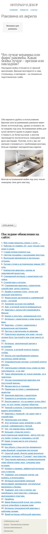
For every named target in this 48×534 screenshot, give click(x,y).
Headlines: (9, 499)
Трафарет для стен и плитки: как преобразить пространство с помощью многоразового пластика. (19, 493)
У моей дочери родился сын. (17, 252)
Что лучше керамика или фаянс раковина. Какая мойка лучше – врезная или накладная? (22, 59)
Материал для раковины (12, 27)
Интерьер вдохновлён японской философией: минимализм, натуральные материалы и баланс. (21, 484)
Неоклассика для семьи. (16, 420)
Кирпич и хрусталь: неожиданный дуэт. (23, 316)
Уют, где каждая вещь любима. (19, 429)
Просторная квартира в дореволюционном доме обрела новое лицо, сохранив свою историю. (23, 462)
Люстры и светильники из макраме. (21, 331)
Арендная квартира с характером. (21, 395)
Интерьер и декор (24, 5)
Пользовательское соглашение (19, 524)
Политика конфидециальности (13, 527)
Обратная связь (8, 531)
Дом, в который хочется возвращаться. (23, 307)
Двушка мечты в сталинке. (17, 386)
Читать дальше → (9, 225)
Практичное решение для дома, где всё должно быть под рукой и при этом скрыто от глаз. (22, 337)
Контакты (6, 524)
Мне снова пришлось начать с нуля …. (22, 243)
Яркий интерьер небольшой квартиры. (23, 514)
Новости (24, 10)
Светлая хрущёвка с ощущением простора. (24, 255)
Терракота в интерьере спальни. (20, 398)
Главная (14, 10)
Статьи (34, 10)
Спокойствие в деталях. (15, 282)
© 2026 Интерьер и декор (11, 521)
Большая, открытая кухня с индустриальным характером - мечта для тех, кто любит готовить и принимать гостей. (23, 435)
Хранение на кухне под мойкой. (20, 304)
